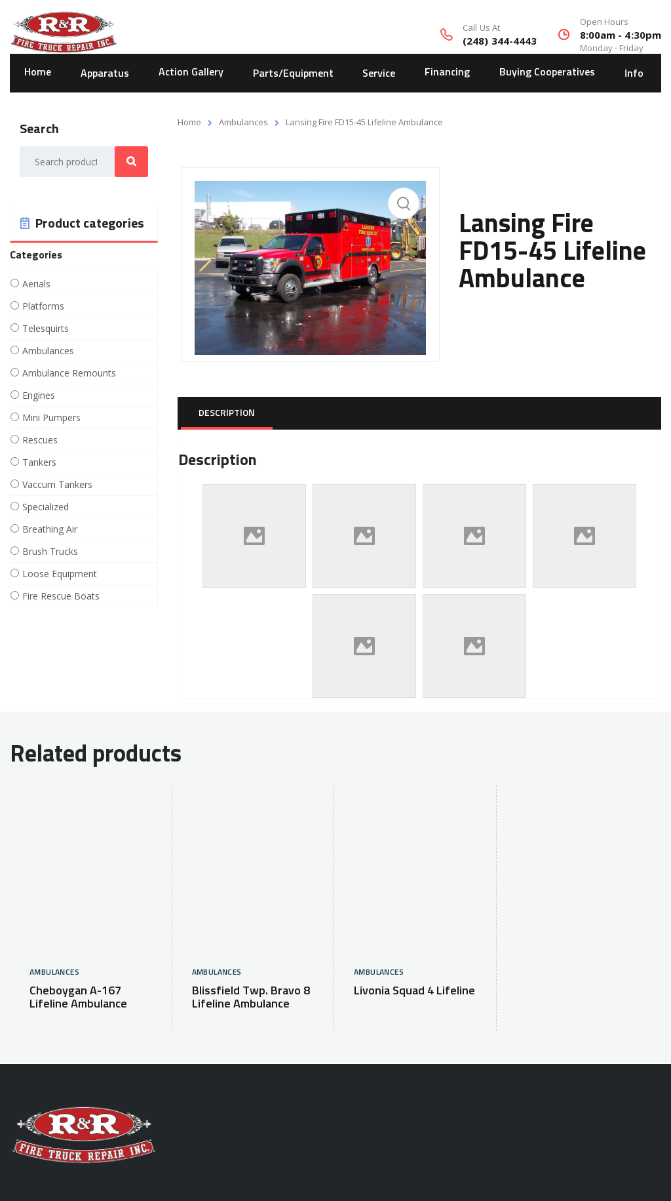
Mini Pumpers (51, 418)
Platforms (43, 306)
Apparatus (105, 72)
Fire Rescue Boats (61, 596)
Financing (447, 72)
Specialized (45, 507)
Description (227, 413)
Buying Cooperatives (547, 72)
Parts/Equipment (293, 72)
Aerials (36, 284)
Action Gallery (191, 72)
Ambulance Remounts (69, 373)
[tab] (227, 413)
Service (378, 72)
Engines (38, 395)
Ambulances (243, 122)
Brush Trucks (50, 552)
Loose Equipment (59, 574)
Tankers (39, 462)
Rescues (40, 440)
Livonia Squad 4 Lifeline (414, 991)
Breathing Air (49, 529)
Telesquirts (45, 329)
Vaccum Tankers (57, 485)
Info (633, 72)
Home (37, 72)
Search (131, 161)
